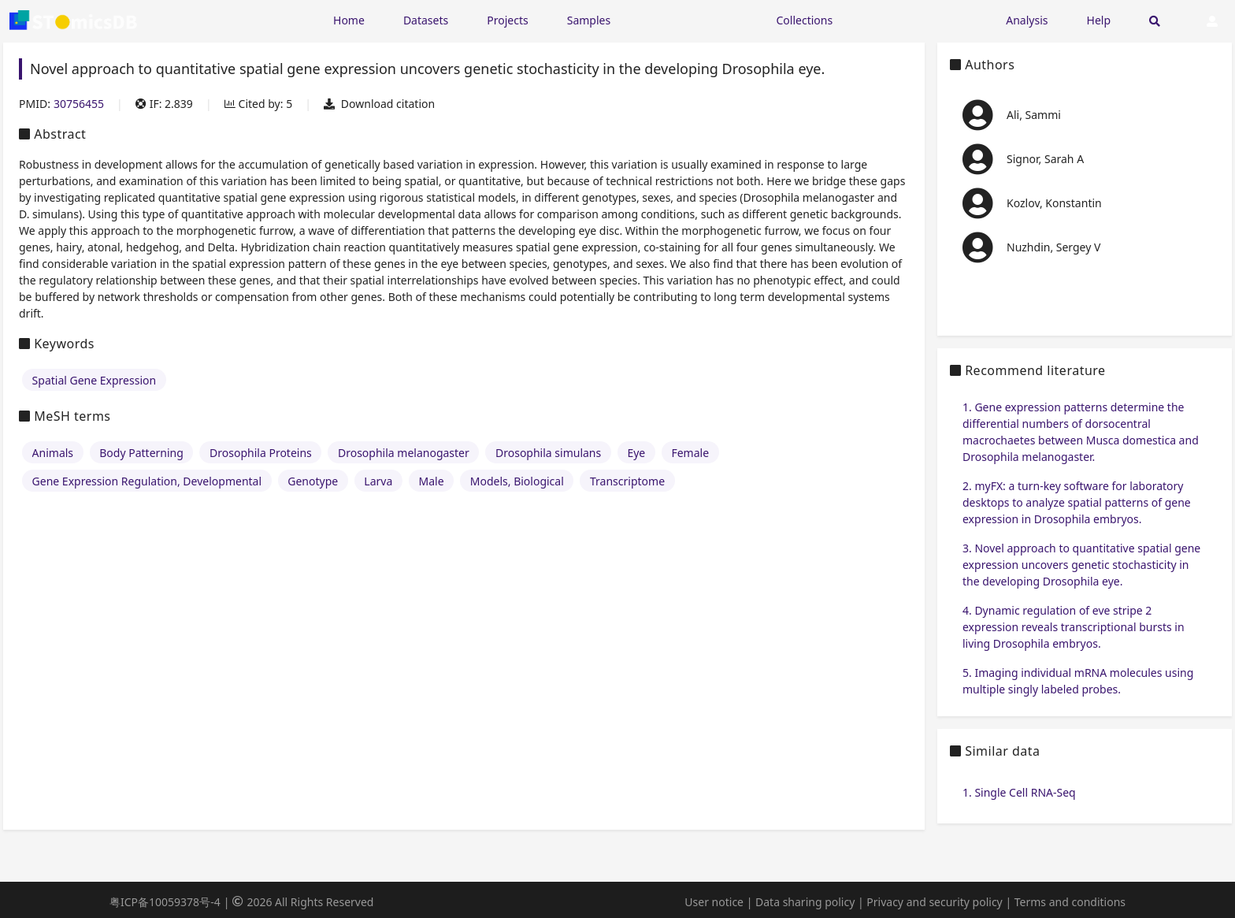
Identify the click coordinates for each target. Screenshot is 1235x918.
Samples (588, 20)
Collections (805, 20)
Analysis (1027, 20)
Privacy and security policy (934, 901)
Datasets (425, 20)
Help (1099, 20)
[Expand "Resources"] (693, 19)
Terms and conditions (1070, 901)
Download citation (379, 103)
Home (349, 20)
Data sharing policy (805, 901)
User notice (714, 901)
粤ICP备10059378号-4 (165, 901)
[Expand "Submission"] (919, 19)
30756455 (79, 103)
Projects (507, 20)
